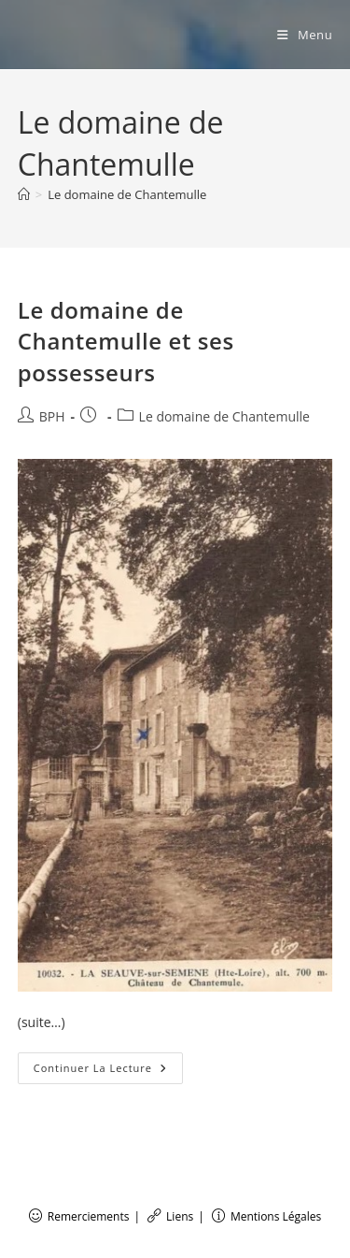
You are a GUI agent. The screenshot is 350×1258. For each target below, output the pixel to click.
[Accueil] (24, 194)
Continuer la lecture (108, 1071)
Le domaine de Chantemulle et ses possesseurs (126, 341)
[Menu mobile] (304, 34)
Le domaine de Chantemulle (127, 194)
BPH (52, 416)
